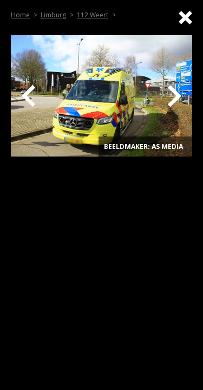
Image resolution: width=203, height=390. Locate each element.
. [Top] (186, 146)
